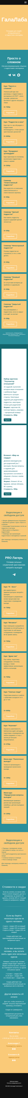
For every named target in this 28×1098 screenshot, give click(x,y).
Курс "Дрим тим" (10, 656)
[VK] (14, 75)
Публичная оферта (14, 1081)
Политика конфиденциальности (14, 1083)
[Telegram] (9, 75)
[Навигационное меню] (25, 2)
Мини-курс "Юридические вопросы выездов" (14, 795)
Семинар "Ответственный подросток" (10, 183)
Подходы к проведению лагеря (12, 848)
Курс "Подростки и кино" (14, 122)
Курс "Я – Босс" (10, 587)
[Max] (18, 75)
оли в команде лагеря (10, 859)
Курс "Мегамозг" (10, 623)
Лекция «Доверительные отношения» (14, 520)
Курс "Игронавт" (10, 726)
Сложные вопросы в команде (12, 858)
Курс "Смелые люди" (12, 692)
